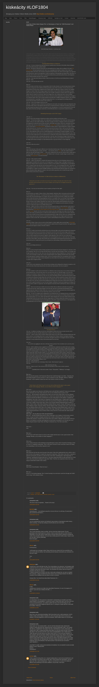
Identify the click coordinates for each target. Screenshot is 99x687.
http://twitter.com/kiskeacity (45, 14)
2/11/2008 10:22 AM (34, 664)
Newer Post (29, 677)
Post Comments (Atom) (38, 680)
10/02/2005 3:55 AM (34, 504)
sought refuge (53, 124)
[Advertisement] (51, 672)
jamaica (49, 494)
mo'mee (32, 656)
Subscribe (72, 18)
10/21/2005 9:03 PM (34, 559)
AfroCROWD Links (81, 18)
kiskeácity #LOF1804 (27, 7)
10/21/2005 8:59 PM (34, 540)
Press (20, 18)
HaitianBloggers (32, 18)
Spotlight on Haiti (58, 18)
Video (10, 18)
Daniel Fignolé (37, 209)
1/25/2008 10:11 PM (34, 651)
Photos (15, 18)
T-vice (59, 150)
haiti (36, 494)
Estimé (57, 209)
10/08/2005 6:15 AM (34, 524)
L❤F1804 (50, 18)
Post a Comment (32, 667)
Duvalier (32, 211)
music (53, 494)
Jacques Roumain (64, 207)
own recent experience (40, 126)
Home (51, 677)
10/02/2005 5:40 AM (34, 514)
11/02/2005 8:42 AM (34, 580)
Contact (66, 18)
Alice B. (31, 545)
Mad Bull (32, 509)
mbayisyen (32, 564)
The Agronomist (43, 153)
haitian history (40, 494)
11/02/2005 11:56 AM (35, 593)
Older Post (72, 677)
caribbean (32, 494)
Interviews (45, 494)
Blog (6, 18)
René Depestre (53, 209)
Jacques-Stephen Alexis (45, 209)
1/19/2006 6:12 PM (34, 607)
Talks (25, 18)
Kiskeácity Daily (42, 18)
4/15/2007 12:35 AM (34, 619)
